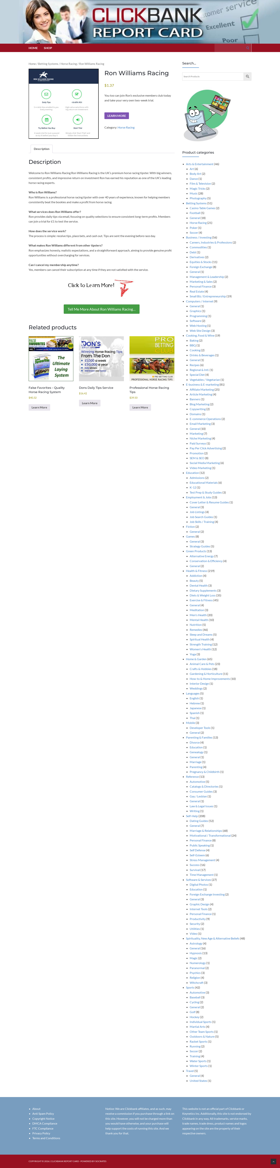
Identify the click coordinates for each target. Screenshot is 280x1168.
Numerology (198, 963)
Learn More (116, 115)
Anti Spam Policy (43, 1113)
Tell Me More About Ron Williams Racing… (102, 309)
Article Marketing (201, 394)
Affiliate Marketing (202, 389)
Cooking (195, 350)
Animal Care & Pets (202, 664)
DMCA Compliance (44, 1123)
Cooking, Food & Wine (200, 335)
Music (194, 193)
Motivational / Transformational (210, 835)
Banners (195, 399)
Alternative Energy (202, 556)
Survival (195, 870)
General (195, 218)
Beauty (194, 580)
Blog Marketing (199, 404)
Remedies (196, 629)
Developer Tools (200, 727)
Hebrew (195, 703)
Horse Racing (69, 63)
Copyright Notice (43, 1118)
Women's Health (200, 649)
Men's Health (198, 615)
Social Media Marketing (205, 463)
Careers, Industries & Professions (211, 242)
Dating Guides (199, 821)
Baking (194, 340)
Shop (48, 48)
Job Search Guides (201, 517)
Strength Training (201, 644)
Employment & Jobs (198, 497)
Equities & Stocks (201, 262)
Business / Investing (198, 237)
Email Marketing (200, 423)
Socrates (100, 1161)
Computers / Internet (199, 301)
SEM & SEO (197, 458)
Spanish (195, 713)
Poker (193, 227)
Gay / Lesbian (198, 796)
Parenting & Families (199, 737)
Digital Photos (199, 884)
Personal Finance (201, 286)
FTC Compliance (42, 1128)
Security (195, 923)
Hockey (194, 1017)
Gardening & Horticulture (206, 673)
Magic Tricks (197, 188)
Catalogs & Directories (204, 786)
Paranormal (197, 968)
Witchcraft (196, 982)
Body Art (195, 173)
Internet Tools (199, 909)
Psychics (195, 972)
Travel (190, 1071)
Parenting (196, 767)
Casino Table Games (202, 208)
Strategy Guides (200, 546)
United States (198, 1080)
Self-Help (192, 816)
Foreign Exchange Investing (207, 894)
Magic (194, 958)
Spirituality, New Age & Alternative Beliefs (212, 938)
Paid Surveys (198, 443)
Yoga (193, 654)
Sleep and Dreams (201, 634)
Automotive (197, 781)
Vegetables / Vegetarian (205, 379)
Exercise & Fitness (201, 600)
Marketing (196, 433)
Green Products (196, 551)
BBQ (193, 345)
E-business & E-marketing (202, 384)
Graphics (195, 311)
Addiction (196, 575)
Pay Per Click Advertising (206, 448)
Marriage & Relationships (206, 830)
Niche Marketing (200, 438)
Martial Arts (197, 1026)
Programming (198, 316)
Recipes (195, 365)
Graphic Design (199, 904)
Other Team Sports (202, 1031)
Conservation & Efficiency (206, 561)
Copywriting (198, 409)
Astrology (196, 943)
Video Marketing (200, 468)
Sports (190, 987)
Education (192, 472)
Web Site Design (200, 330)
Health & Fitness (196, 570)
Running (195, 1046)
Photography (198, 198)
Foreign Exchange (201, 267)
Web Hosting (198, 325)
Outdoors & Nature (202, 1036)
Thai (192, 718)
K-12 (193, 487)
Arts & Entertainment (199, 164)
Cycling (194, 1002)
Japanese (196, 708)
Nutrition (196, 624)
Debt (193, 252)
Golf (192, 1012)
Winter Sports (199, 1066)
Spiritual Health (200, 639)
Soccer (194, 232)
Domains (195, 414)
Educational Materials (204, 482)
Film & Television (200, 183)
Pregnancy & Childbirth (205, 771)
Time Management (202, 874)
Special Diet (197, 374)
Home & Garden (196, 659)
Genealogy (196, 752)
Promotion (197, 453)
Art (192, 169)
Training (195, 1056)
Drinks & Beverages (202, 355)
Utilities (195, 928)
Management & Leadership (207, 276)
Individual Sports (200, 1021)
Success (195, 865)
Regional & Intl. (199, 370)
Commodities (198, 247)
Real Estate (197, 291)
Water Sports (198, 1061)
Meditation (197, 610)
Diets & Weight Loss (203, 595)
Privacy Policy (41, 1133)
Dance (194, 178)
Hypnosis (196, 953)
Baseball (195, 997)
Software (195, 320)
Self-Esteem (197, 855)
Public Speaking (200, 845)
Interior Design (199, 683)
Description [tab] (41, 148)
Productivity (198, 919)
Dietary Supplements (203, 590)
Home (33, 48)
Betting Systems (48, 63)
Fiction (190, 526)
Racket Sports (198, 1041)
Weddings (196, 688)
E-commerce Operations (205, 419)
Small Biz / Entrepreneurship (208, 296)
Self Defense (197, 850)
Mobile (190, 722)
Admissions (197, 477)
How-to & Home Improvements (210, 678)
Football (195, 213)
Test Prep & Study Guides (206, 492)
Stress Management (202, 860)
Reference (192, 776)
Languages (193, 693)
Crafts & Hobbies (201, 669)
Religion (195, 977)
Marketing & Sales (201, 281)
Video (193, 933)
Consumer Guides (201, 791)
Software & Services (198, 879)
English (194, 698)
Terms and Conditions (46, 1138)
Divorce (195, 742)
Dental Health (199, 585)
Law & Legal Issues (201, 806)
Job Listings (197, 512)
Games (190, 536)
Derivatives (197, 257)
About (36, 1108)
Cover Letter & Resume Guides (209, 502)
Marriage (195, 762)
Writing (195, 811)
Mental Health (199, 620)
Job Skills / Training (202, 521)
